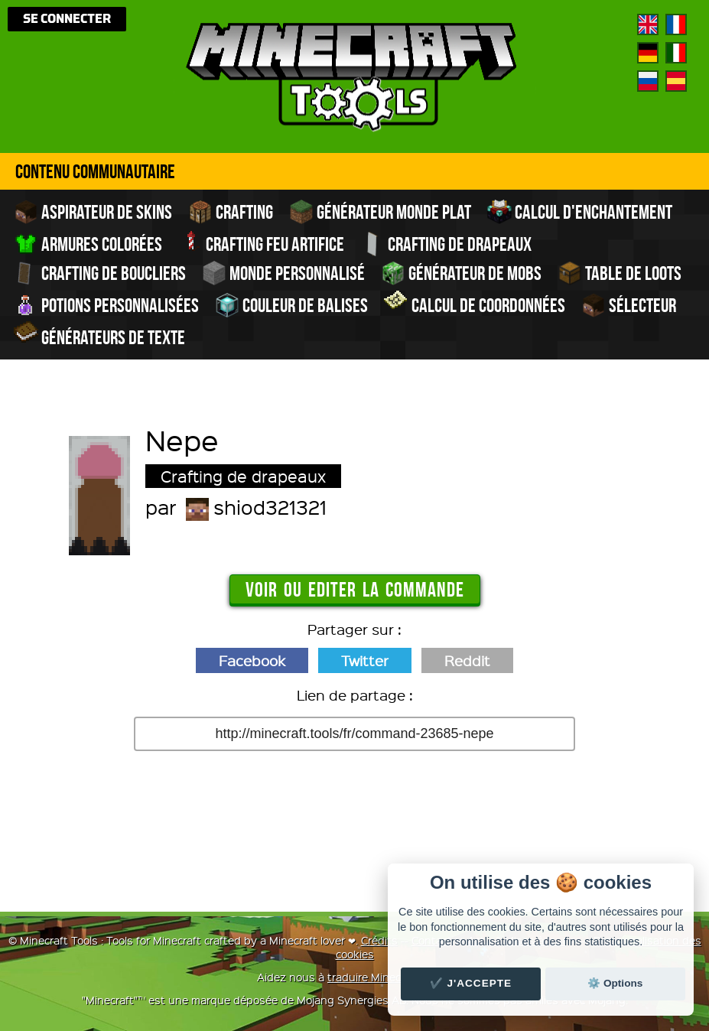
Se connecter (67, 19)
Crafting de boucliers (100, 273)
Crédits (379, 940)
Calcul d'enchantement (579, 212)
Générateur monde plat (380, 212)
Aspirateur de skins (93, 212)
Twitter (365, 660)
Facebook (252, 660)
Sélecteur (628, 305)
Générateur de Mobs (461, 273)
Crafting (230, 212)
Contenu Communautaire (95, 171)
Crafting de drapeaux (446, 244)
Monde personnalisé (283, 273)
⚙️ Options (614, 983)
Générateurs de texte (99, 336)
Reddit (467, 660)
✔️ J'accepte (471, 983)
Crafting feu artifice (261, 242)
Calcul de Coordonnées (474, 303)
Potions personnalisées (106, 305)
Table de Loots (619, 273)
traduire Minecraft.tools (387, 977)
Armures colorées (88, 244)
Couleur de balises (291, 305)
